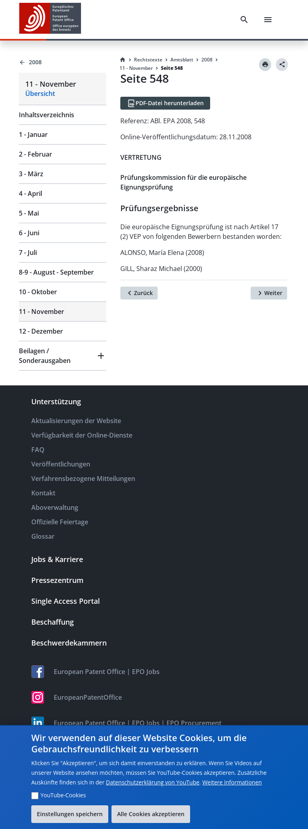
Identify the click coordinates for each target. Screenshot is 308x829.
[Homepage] (123, 60)
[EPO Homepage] (50, 19)
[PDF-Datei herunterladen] (165, 103)
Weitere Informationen (231, 782)
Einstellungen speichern (70, 814)
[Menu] (268, 19)
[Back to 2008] (62, 62)
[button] (62, 355)
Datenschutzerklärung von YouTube (152, 782)
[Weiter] (269, 293)
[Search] (244, 19)
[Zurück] (139, 293)
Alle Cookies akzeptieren (150, 814)
